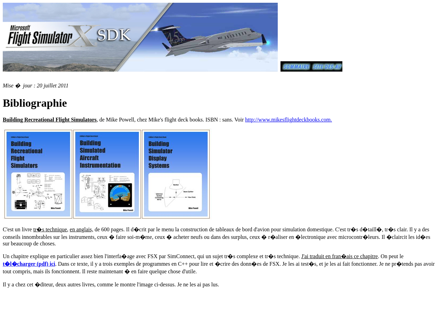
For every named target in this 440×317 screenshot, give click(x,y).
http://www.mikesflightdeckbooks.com (288, 120)
